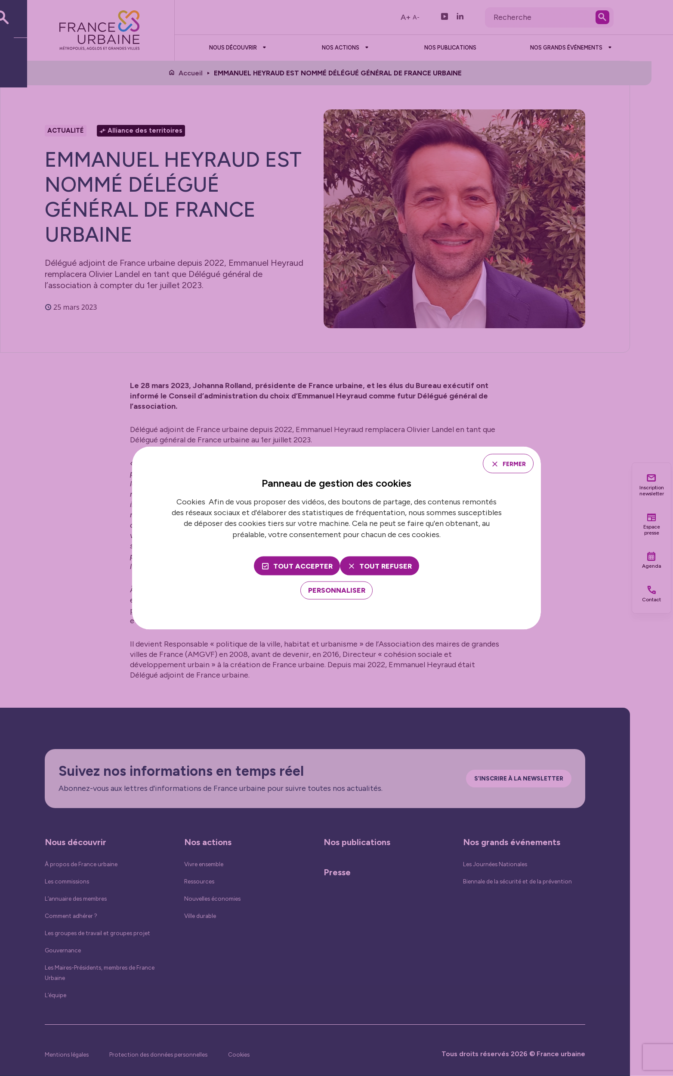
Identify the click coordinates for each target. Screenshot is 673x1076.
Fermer (509, 463)
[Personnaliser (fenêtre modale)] (336, 592)
